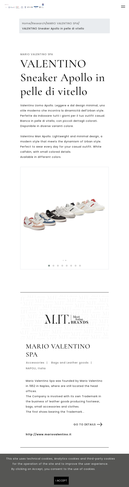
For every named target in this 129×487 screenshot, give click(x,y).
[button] (49, 266)
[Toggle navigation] (123, 7)
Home (26, 23)
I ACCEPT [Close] (61, 480)
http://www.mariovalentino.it (49, 434)
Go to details (85, 424)
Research (39, 23)
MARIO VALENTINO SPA (62, 23)
